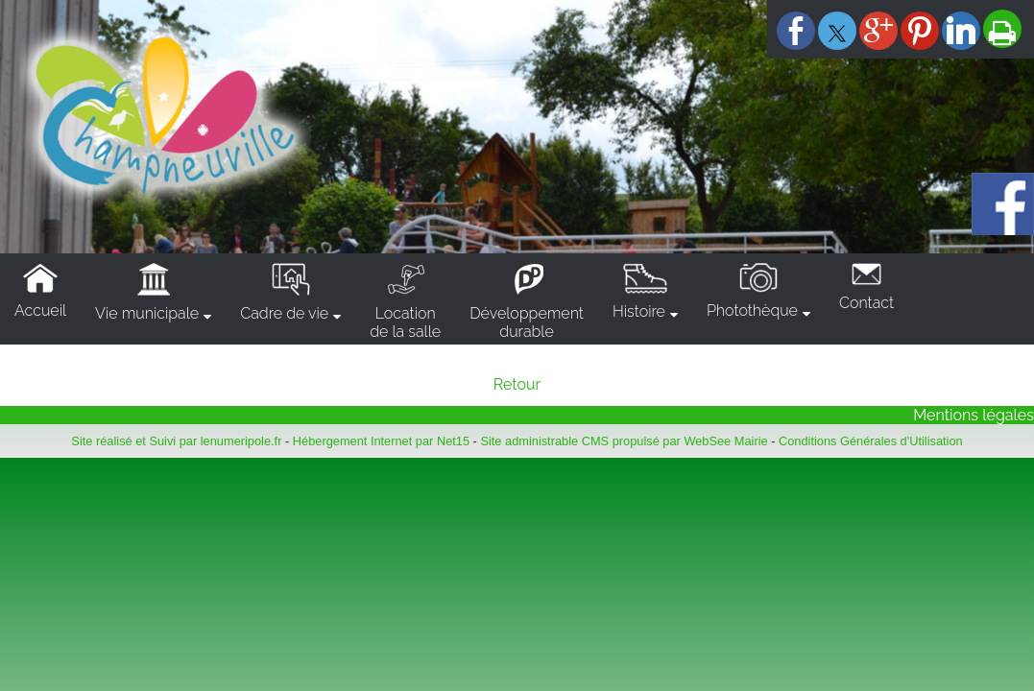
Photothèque (752, 310)
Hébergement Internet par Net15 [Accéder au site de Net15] (381, 441)
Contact (866, 303)
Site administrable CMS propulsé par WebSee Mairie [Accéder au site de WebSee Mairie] (623, 441)
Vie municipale (147, 313)
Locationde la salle (405, 322)
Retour (517, 384)
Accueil (40, 310)
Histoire (639, 311)
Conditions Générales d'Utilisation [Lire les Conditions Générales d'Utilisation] (871, 441)
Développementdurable (526, 322)
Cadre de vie (284, 313)
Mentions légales (973, 415)
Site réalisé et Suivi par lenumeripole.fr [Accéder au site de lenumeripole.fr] (176, 441)
